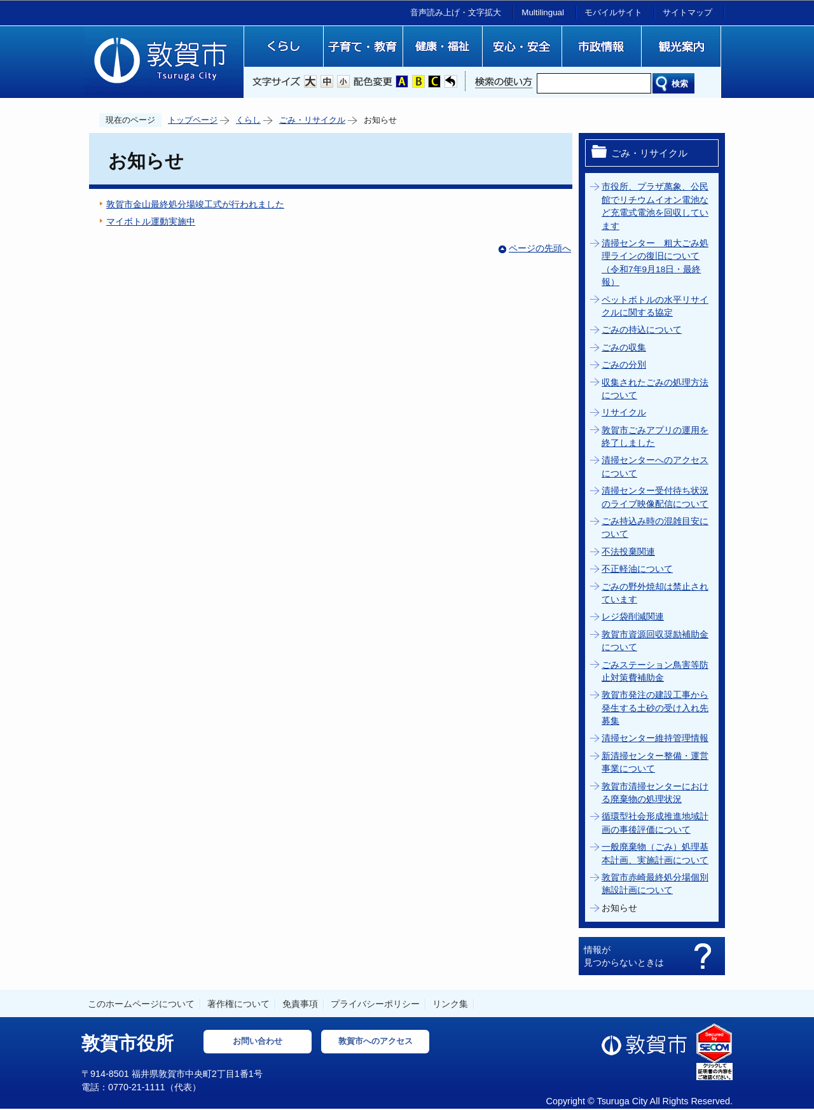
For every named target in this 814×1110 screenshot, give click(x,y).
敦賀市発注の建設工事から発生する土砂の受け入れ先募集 (655, 708)
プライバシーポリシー (375, 1004)
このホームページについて (141, 1004)
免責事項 (300, 1004)
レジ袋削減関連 (633, 616)
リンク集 (450, 1004)
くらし (248, 120)
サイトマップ (687, 12)
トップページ (192, 120)
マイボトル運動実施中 (150, 221)
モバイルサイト (613, 12)
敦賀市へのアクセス (375, 1041)
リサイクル (624, 412)
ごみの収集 (624, 347)
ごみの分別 (624, 365)
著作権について (238, 1004)
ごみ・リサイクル (312, 120)
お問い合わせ (257, 1041)
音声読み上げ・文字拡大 (455, 12)
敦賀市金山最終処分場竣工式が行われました (195, 204)
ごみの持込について (642, 330)
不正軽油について (637, 569)
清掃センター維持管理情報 (655, 738)
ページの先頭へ (540, 248)
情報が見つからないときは (624, 956)
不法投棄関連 (628, 552)
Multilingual (542, 12)
